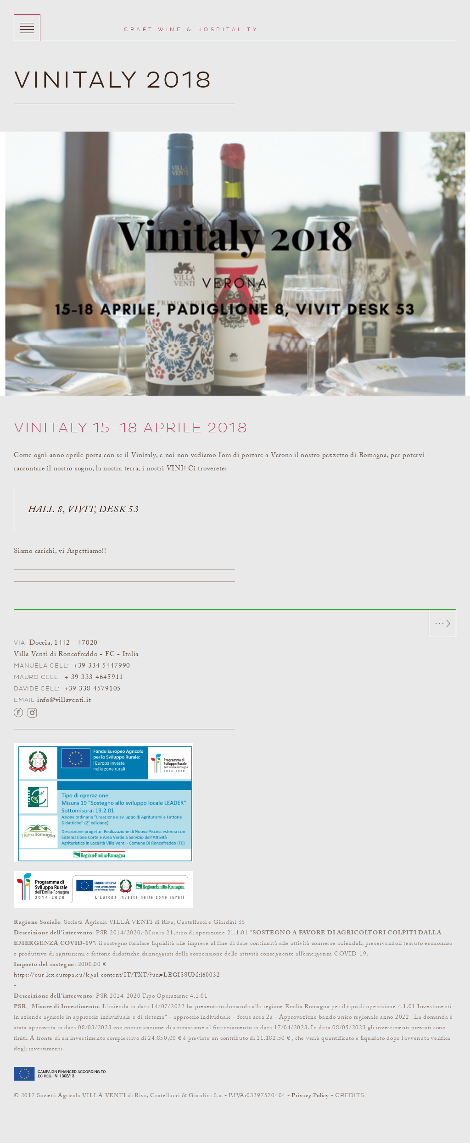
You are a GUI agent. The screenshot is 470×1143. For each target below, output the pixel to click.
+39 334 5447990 (102, 666)
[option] (235, 264)
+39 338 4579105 (93, 688)
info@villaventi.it (64, 700)
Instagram (32, 712)
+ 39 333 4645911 (94, 677)
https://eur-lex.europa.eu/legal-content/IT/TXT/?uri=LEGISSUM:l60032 (117, 975)
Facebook (18, 712)
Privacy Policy (310, 1096)
